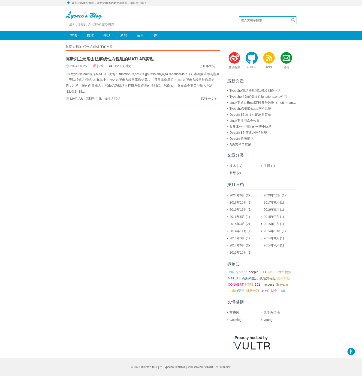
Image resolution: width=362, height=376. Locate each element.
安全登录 (290, 2)
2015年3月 (237, 224)
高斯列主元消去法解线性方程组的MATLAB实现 (110, 59)
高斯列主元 (94, 99)
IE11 (263, 272)
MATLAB (76, 99)
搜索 (293, 20)
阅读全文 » (209, 99)
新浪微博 (234, 67)
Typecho (168, 367)
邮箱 (286, 67)
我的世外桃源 (149, 367)
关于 (157, 35)
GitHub (251, 67)
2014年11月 (238, 231)
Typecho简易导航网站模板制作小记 (255, 90)
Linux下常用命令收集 (244, 120)
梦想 (123, 35)
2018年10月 (238, 202)
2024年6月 (237, 195)
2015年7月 (271, 217)
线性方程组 (112, 99)
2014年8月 (271, 238)
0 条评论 (209, 66)
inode (232, 291)
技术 (90, 35)
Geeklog (235, 320)
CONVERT (236, 284)
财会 (274, 291)
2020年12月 (272, 195)
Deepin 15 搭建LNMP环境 (248, 132)
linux (231, 272)
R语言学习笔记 (240, 144)
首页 (74, 35)
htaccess (268, 284)
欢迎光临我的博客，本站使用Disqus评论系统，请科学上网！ (109, 3)
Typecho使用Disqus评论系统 (250, 108)
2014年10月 (272, 231)
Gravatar (282, 284)
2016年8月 (271, 209)
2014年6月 (237, 245)
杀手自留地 (272, 312)
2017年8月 (271, 202)
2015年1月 (271, 224)
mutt (282, 291)
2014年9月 (237, 238)
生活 (107, 35)
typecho (241, 272)
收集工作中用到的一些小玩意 (250, 126)
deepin (253, 272)
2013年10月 (238, 252)
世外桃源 (284, 272)
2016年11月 (238, 209)
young (268, 320)
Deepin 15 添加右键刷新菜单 (250, 114)
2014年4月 (271, 245)
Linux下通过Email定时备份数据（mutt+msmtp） (264, 102)
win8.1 (272, 272)
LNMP (264, 291)
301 (257, 284)
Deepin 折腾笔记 (241, 138)
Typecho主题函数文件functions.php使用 (258, 96)
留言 (140, 35)
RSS (269, 67)
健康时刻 (283, 278)
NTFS (249, 284)
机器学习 (252, 291)
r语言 (241, 291)
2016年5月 (237, 217)
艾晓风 (234, 312)
